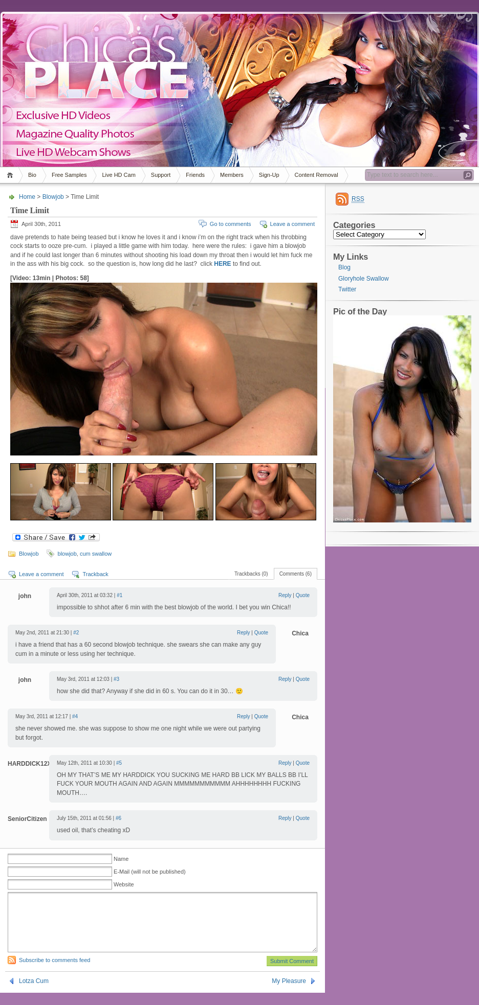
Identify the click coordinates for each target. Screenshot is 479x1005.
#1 (119, 595)
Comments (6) (295, 574)
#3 (116, 679)
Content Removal (316, 175)
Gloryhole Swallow (363, 278)
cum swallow (96, 554)
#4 (75, 716)
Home (11, 175)
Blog (344, 267)
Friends (195, 175)
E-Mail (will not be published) (150, 872)
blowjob (67, 554)
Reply (285, 595)
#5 (119, 763)
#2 (76, 632)
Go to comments (230, 224)
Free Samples (69, 175)
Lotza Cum (34, 993)
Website (124, 884)
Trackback (95, 574)
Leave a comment (292, 224)
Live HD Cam (118, 175)
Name (121, 859)
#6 (118, 818)
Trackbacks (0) (251, 574)
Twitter (347, 289)
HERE (222, 263)
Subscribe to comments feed (54, 972)
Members (232, 175)
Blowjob (53, 196)
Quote (303, 595)
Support (161, 175)
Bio (32, 175)
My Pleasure (289, 993)
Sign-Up (269, 175)
